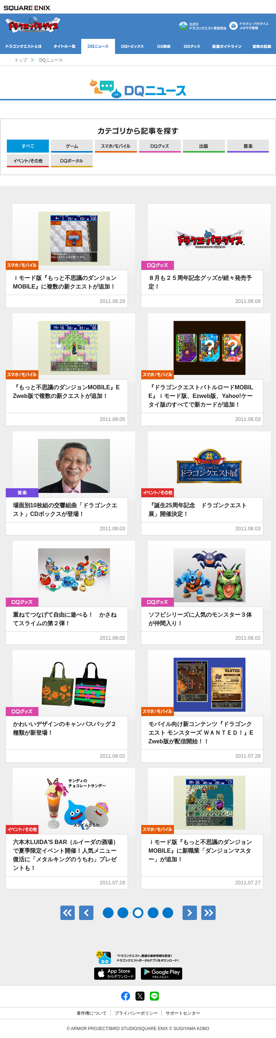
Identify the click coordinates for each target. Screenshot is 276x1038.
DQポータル (72, 160)
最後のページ (208, 913)
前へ (86, 913)
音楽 (248, 146)
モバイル (116, 146)
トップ (20, 60)
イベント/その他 (28, 160)
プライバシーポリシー (136, 1013)
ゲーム (72, 146)
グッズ (160, 146)
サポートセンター (183, 1013)
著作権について (92, 1013)
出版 (204, 146)
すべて (28, 146)
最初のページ (67, 913)
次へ (190, 913)
